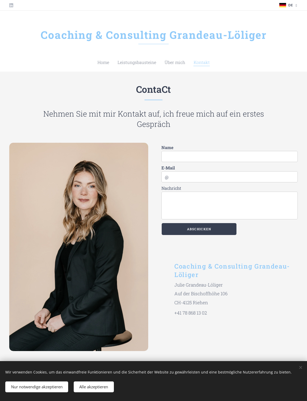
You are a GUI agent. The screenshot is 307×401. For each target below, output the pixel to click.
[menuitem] (143, 62)
